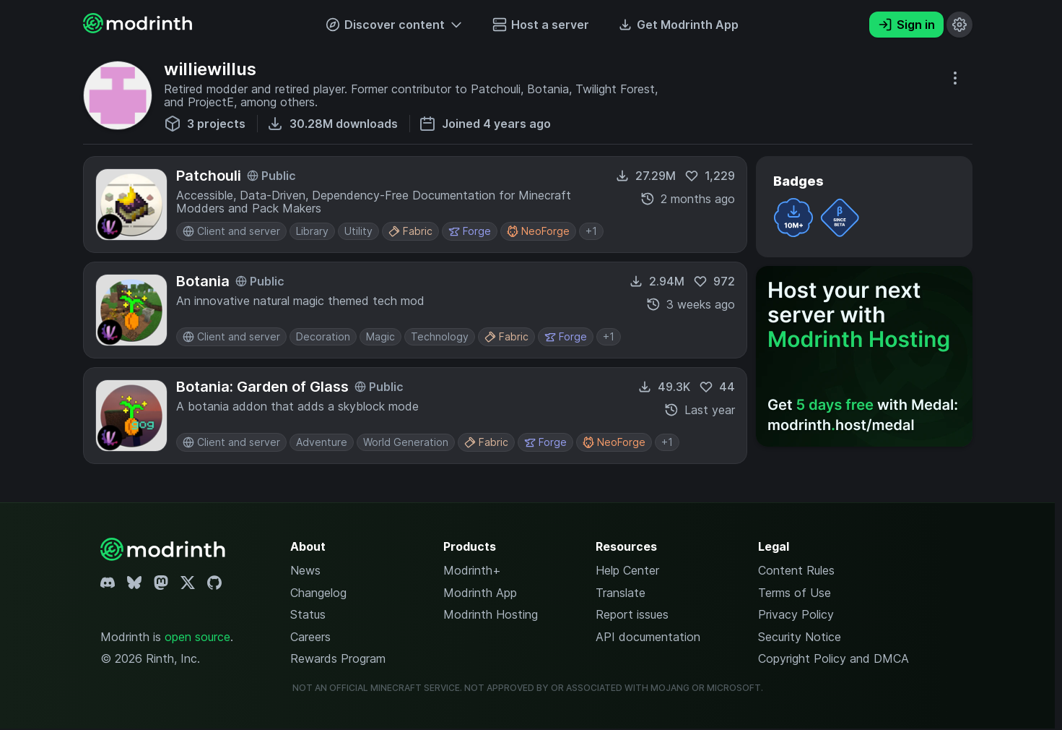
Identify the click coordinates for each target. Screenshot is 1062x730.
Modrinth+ (472, 570)
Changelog (318, 592)
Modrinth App (480, 592)
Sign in (906, 24)
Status (308, 614)
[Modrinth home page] (139, 29)
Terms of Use (794, 592)
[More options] (955, 78)
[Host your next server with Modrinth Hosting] (864, 356)
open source (197, 637)
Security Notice (799, 636)
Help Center (627, 570)
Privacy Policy (796, 614)
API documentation (648, 636)
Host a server (540, 24)
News (305, 570)
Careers (310, 636)
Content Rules (796, 570)
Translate (620, 592)
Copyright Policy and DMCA (833, 658)
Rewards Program (338, 658)
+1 (591, 231)
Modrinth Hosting (490, 614)
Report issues (632, 614)
